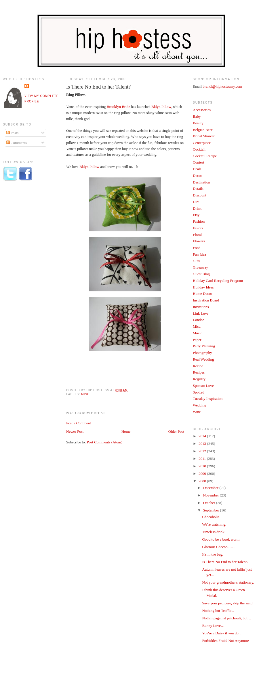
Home (126, 431)
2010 (203, 466)
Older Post (176, 431)
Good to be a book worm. (221, 539)
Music (197, 333)
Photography (202, 353)
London (198, 320)
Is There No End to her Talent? (98, 87)
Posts (12, 133)
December (211, 488)
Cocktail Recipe (205, 156)
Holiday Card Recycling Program (218, 280)
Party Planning (204, 346)
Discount (199, 195)
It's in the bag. (212, 554)
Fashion (199, 221)
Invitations (201, 307)
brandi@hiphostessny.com (222, 86)
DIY (196, 202)
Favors (198, 228)
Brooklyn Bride (118, 106)
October (209, 503)
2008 (203, 481)
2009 (203, 473)
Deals (197, 169)
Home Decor (202, 293)
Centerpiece (202, 142)
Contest (198, 162)
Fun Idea (199, 254)
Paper (197, 340)
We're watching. (214, 524)
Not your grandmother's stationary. (228, 582)
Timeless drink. (213, 532)
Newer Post (74, 431)
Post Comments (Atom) (105, 442)
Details (198, 188)
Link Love (201, 313)
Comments (16, 142)
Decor (197, 175)
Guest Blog (201, 274)
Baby (197, 116)
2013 (203, 443)
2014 (203, 436)
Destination (201, 182)
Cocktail (199, 149)
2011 (203, 458)
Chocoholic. (211, 517)
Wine (197, 412)
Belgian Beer (202, 130)
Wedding (199, 405)
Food (197, 248)
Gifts (196, 261)
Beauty (198, 123)
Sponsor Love (203, 385)
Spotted (198, 392)
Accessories (202, 110)
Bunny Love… (213, 625)
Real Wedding (203, 359)
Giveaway (200, 267)
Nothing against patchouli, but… (226, 618)
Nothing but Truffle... (218, 610)
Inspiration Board (206, 300)
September (211, 510)
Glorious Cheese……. (218, 547)
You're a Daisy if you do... (221, 633)
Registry (199, 379)
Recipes (199, 372)
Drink (197, 208)
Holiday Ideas (203, 287)
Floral (197, 235)
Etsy (196, 215)
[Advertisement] (26, 280)
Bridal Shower (203, 136)
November (211, 495)
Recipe (198, 366)
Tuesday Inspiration (207, 398)
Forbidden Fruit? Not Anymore (225, 640)
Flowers (199, 241)
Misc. (86, 394)
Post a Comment (78, 423)
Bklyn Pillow (161, 106)
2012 (203, 451)
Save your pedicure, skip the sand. (227, 603)
